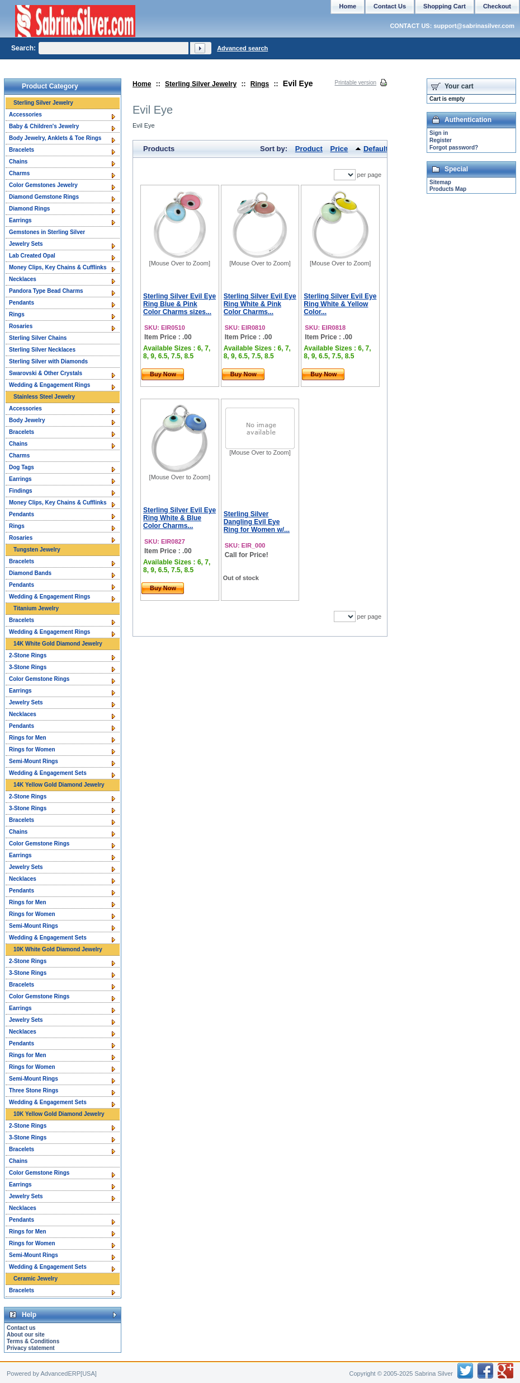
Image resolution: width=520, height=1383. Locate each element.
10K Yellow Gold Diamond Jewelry (59, 1114)
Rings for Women (32, 749)
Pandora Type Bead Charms (46, 291)
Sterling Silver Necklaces (42, 350)
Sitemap (440, 182)
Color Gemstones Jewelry (43, 185)
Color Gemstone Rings (39, 679)
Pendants (21, 303)
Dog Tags (21, 467)
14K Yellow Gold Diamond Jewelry (59, 785)
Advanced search (242, 48)
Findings (20, 491)
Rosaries (20, 326)
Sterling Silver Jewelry (201, 84)
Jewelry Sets (26, 244)
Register (440, 140)
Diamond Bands (30, 573)
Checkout (497, 6)
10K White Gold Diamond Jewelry (57, 949)
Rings (259, 84)
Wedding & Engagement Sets (48, 773)
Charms (19, 173)
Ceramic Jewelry (35, 1278)
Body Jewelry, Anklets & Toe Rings (55, 138)
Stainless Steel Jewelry (44, 397)
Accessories (25, 114)
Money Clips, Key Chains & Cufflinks (57, 267)
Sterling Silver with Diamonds (48, 361)
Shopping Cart (444, 6)
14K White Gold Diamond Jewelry (57, 644)
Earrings (20, 220)
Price (339, 148)
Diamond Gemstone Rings (44, 197)
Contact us (21, 1328)
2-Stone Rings (27, 655)
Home (142, 84)
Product (309, 148)
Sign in (438, 133)
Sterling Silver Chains (38, 338)
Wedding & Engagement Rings (49, 385)
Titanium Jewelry (36, 608)
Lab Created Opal (32, 256)
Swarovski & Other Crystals (45, 373)
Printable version (355, 83)
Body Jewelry (27, 420)
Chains (18, 161)
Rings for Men (27, 738)
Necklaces (22, 279)
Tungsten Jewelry (36, 549)
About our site (26, 1334)
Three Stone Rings (33, 1090)
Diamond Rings (29, 208)
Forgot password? (453, 147)
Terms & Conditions (33, 1341)
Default (375, 148)
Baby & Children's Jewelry (44, 126)
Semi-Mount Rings (33, 761)
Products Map (447, 189)
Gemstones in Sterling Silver (47, 232)
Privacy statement (31, 1348)
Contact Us (390, 6)
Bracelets (21, 150)
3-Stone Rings (27, 667)
